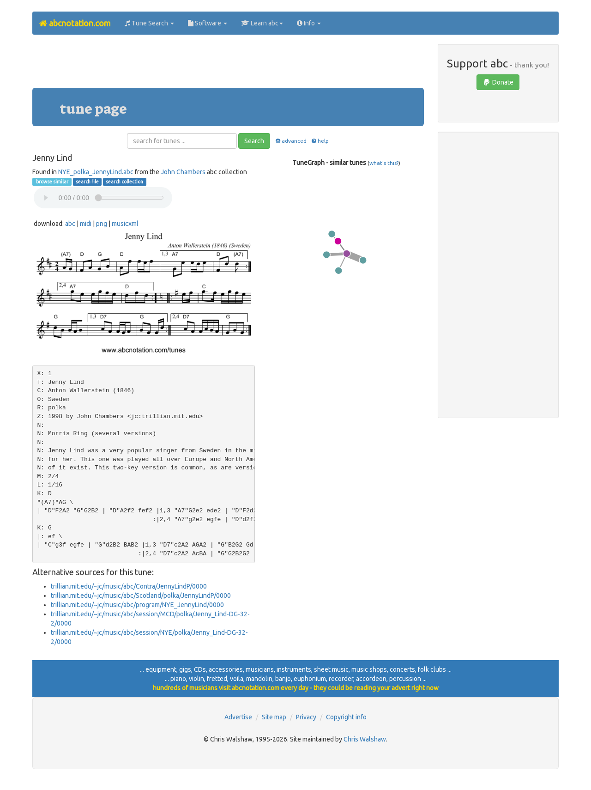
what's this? (383, 163)
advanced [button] (290, 141)
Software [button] (207, 23)
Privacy (306, 717)
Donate (497, 82)
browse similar (51, 181)
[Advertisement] (228, 64)
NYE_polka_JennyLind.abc (95, 172)
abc (70, 223)
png (101, 223)
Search (254, 141)
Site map (274, 717)
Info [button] (309, 23)
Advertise (238, 717)
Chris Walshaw (365, 739)
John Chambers (183, 172)
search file (87, 181)
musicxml (125, 223)
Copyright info (346, 717)
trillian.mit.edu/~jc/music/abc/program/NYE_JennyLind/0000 (137, 604)
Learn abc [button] (262, 23)
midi (85, 223)
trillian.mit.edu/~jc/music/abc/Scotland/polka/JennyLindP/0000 (141, 595)
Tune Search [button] (149, 23)
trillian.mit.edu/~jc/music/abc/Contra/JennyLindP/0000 (129, 586)
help (320, 141)
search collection (124, 181)
